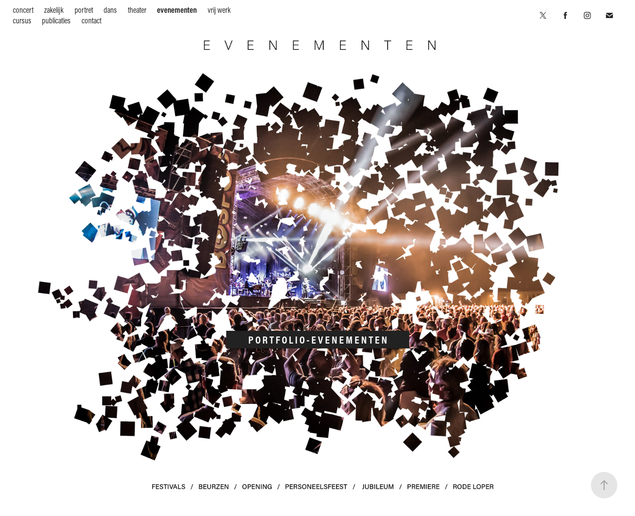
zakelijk (54, 10)
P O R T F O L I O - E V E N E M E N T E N (317, 339)
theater (137, 10)
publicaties (56, 20)
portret (84, 10)
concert (23, 10)
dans (110, 10)
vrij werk (219, 10)
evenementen (177, 10)
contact (91, 20)
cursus (22, 20)
